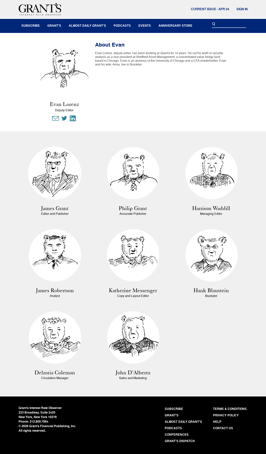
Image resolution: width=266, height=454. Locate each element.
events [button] (144, 25)
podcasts (122, 25)
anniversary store (175, 25)
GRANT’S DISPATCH (180, 441)
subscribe (30, 25)
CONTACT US (223, 428)
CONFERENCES (177, 434)
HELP (217, 422)
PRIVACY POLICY (226, 415)
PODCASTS (173, 428)
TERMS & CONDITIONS (230, 409)
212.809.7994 (39, 421)
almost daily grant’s (87, 25)
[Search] (229, 24)
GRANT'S (172, 415)
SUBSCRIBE (174, 409)
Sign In (242, 9)
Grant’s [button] (54, 25)
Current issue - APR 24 (210, 9)
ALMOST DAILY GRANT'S (183, 422)
